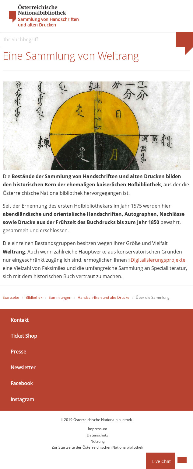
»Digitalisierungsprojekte (156, 260)
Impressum (97, 428)
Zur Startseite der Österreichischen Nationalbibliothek (97, 447)
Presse (18, 351)
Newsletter (23, 367)
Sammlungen (60, 297)
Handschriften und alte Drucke (103, 297)
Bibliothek (34, 297)
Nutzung (97, 441)
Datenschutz (97, 435)
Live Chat (161, 461)
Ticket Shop (24, 336)
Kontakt (20, 319)
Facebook (22, 383)
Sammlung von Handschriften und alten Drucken (48, 22)
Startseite (11, 297)
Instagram (22, 399)
